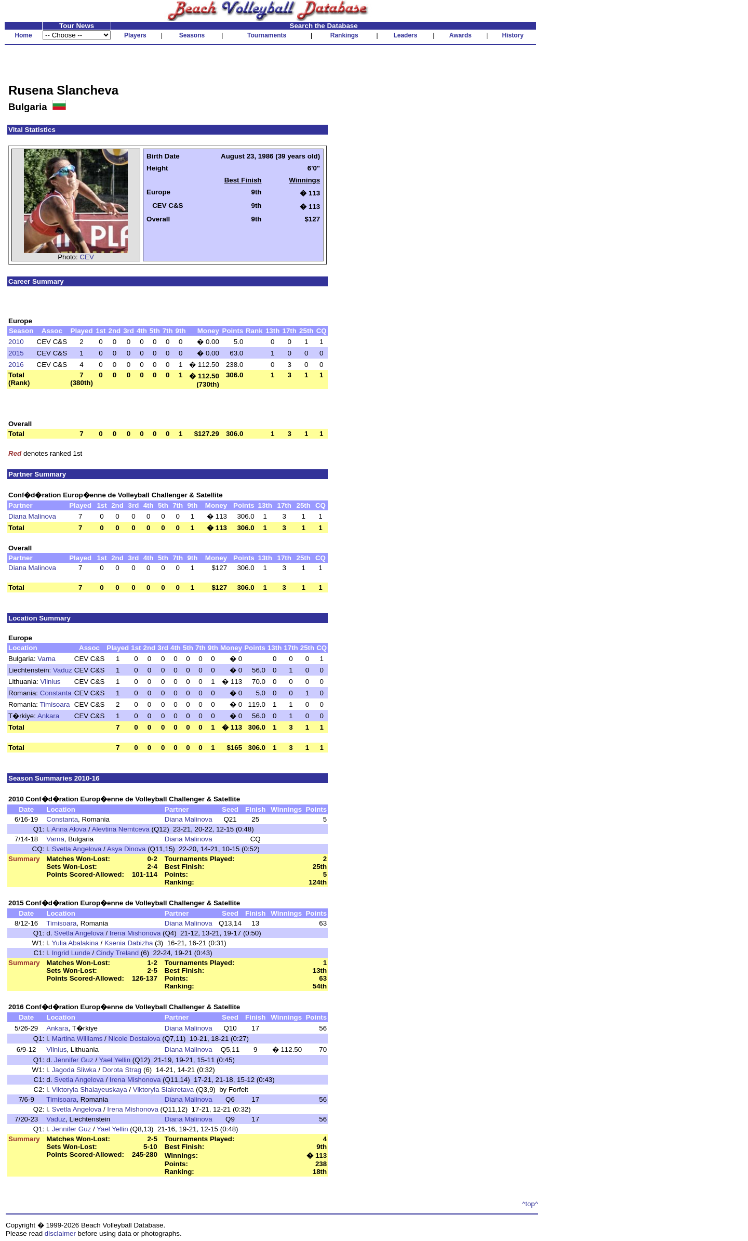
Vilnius (51, 681)
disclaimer (60, 1233)
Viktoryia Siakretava (163, 1089)
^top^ (530, 1204)
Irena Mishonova (135, 933)
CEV (86, 257)
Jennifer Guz (74, 1060)
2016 (16, 364)
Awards (460, 35)
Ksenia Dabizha (128, 943)
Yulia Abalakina (74, 943)
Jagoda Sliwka (74, 1070)
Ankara (48, 716)
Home (23, 35)
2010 (16, 342)
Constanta (56, 693)
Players (135, 35)
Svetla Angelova (77, 849)
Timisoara (55, 704)
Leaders (405, 35)
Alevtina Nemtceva (121, 829)
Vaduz (62, 670)
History (513, 35)
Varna (46, 659)
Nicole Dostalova (135, 1038)
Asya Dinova (126, 849)
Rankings (344, 35)
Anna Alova (68, 829)
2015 (16, 353)
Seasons (192, 35)
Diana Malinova (32, 516)
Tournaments (266, 35)
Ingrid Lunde (71, 953)
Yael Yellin (115, 1060)
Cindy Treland (117, 953)
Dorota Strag (122, 1070)
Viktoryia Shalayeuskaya (89, 1089)
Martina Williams (77, 1038)
